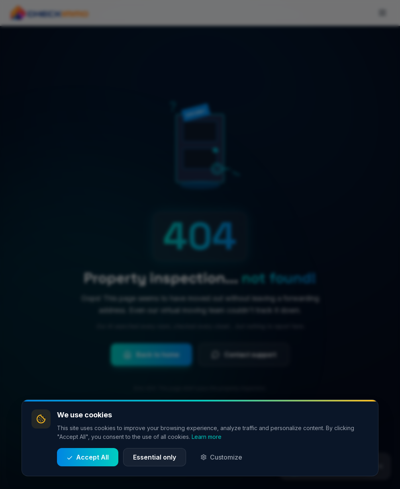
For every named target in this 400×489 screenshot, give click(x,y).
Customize (221, 457)
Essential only (154, 457)
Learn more (207, 436)
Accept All (88, 457)
